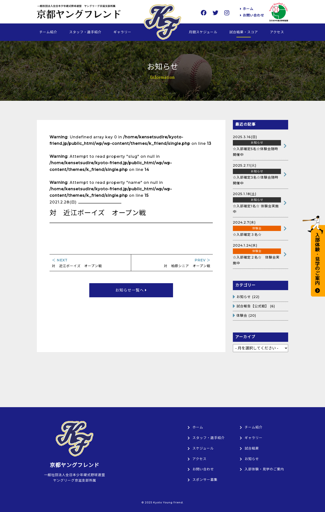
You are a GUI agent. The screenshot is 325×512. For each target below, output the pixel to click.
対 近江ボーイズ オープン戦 (90, 263)
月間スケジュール (203, 32)
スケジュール (201, 448)
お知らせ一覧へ (131, 290)
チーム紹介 (48, 32)
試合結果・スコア (243, 32)
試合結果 (249, 448)
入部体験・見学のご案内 (262, 469)
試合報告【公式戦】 (252, 306)
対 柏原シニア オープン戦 (172, 263)
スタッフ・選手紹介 (85, 32)
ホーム (246, 9)
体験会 (241, 315)
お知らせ (243, 297)
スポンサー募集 (203, 480)
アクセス (277, 32)
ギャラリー (122, 32)
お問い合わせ (252, 15)
